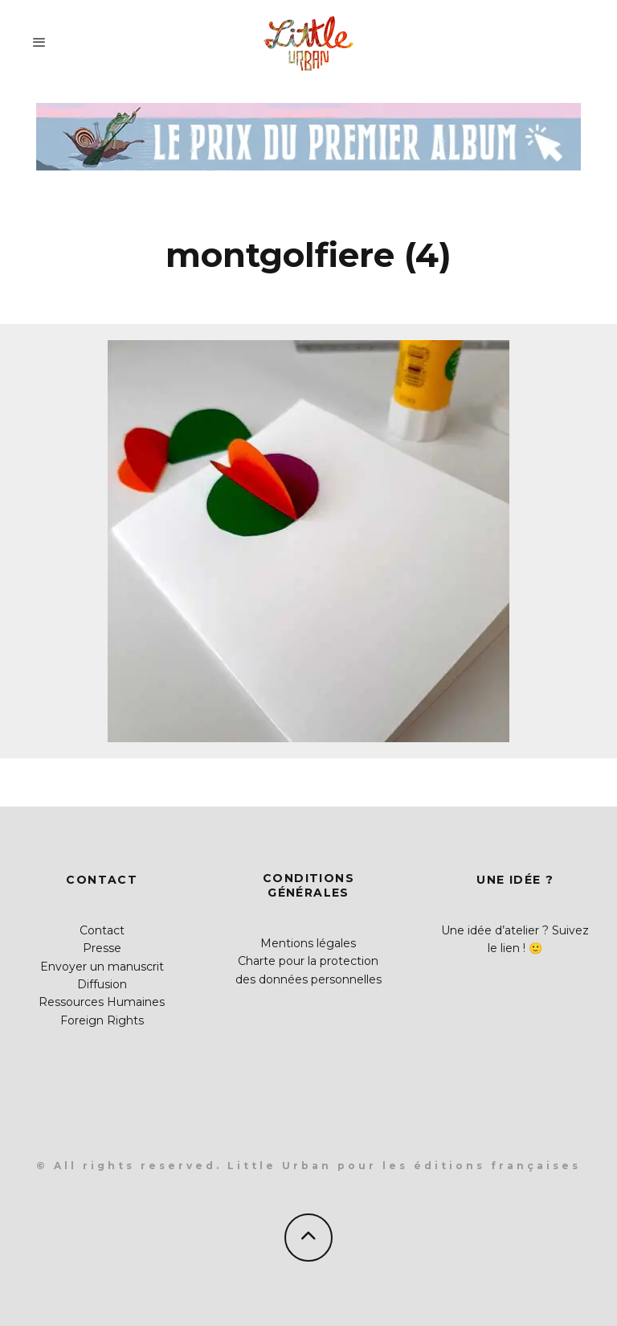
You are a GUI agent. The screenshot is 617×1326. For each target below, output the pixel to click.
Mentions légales (308, 943)
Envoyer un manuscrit (102, 966)
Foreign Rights (102, 1020)
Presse (102, 948)
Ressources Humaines (102, 1002)
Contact (102, 930)
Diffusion (102, 984)
